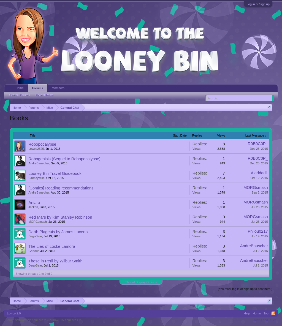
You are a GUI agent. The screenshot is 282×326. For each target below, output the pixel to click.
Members (58, 87)
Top (266, 313)
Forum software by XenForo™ (44, 320)
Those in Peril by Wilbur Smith (55, 261)
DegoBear (35, 236)
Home (19, 87)
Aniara (34, 202)
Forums (37, 88)
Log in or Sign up (258, 4)
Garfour (33, 250)
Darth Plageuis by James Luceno (58, 232)
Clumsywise (36, 178)
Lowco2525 (36, 148)
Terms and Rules (265, 320)
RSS (273, 313)
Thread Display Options (141, 282)
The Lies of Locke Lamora (51, 246)
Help (247, 313)
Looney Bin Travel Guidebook (54, 173)
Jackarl (33, 207)
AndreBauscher (38, 163)
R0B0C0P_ (258, 144)
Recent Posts (44, 95)
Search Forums (19, 95)
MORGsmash (255, 187)
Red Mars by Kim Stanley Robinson (60, 217)
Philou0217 (258, 231)
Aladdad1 (259, 173)
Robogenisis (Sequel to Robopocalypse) (64, 159)
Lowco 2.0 (14, 313)
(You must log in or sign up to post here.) (245, 288)
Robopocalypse (42, 144)
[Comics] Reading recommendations (60, 188)
